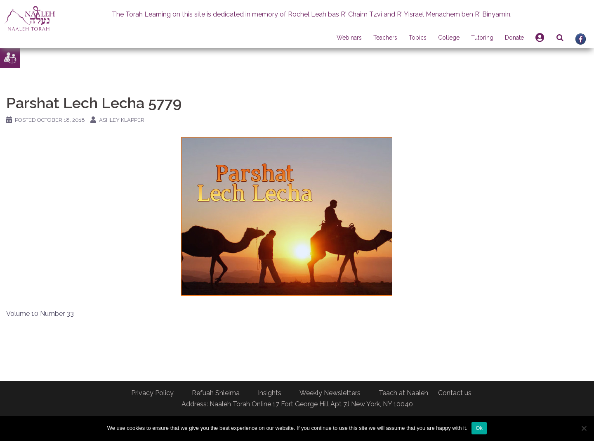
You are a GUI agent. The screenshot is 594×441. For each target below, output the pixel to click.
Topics (418, 37)
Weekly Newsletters (330, 393)
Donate (514, 37)
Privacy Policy (152, 393)
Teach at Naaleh (403, 393)
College (449, 37)
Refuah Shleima (216, 393)
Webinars (349, 37)
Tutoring (482, 37)
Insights (269, 393)
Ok (479, 428)
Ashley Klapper (121, 120)
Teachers (385, 37)
